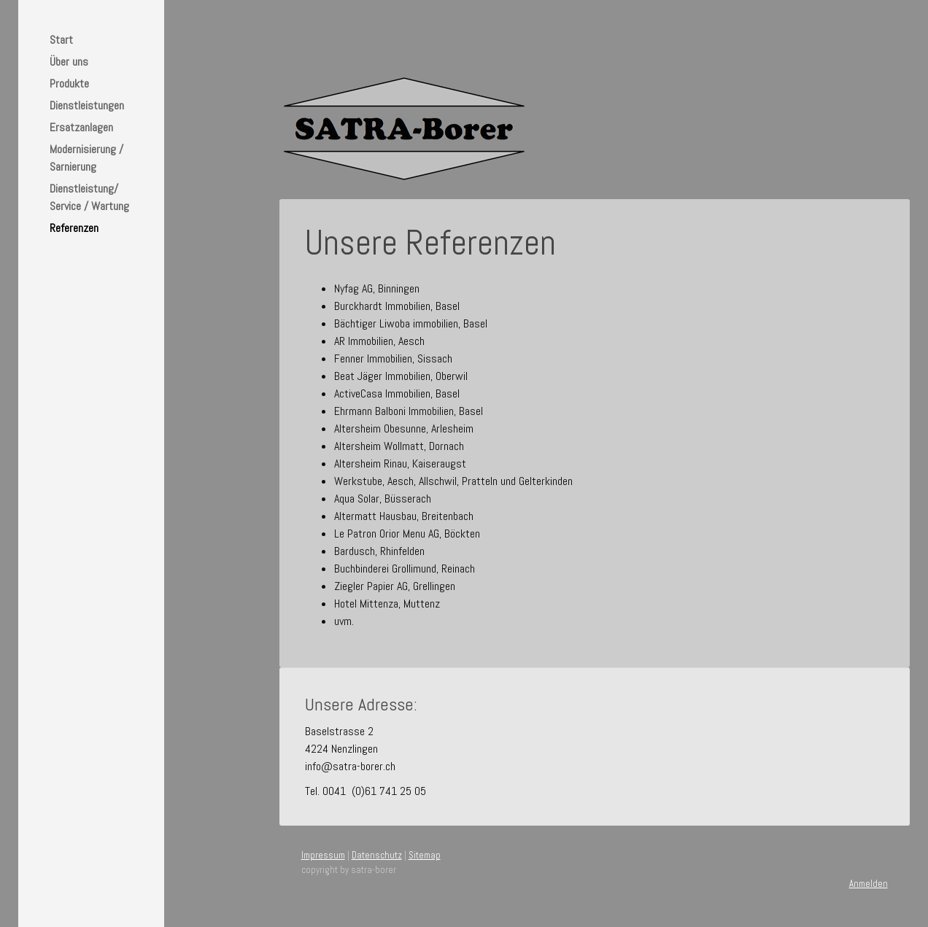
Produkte (69, 83)
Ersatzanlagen (81, 127)
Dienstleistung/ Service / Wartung (89, 197)
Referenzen (74, 228)
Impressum (323, 855)
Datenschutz (377, 855)
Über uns (69, 61)
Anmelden (868, 883)
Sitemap (425, 855)
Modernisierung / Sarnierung (86, 157)
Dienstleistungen (87, 105)
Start (61, 39)
